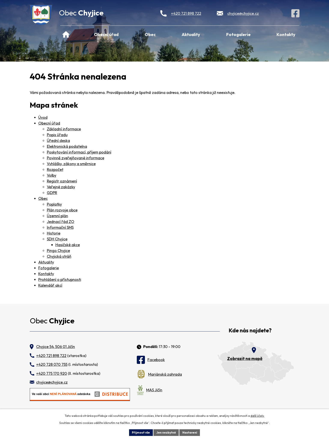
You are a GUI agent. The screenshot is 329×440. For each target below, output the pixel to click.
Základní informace (64, 129)
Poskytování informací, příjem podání (79, 152)
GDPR (52, 192)
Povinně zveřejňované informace (75, 157)
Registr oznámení (62, 181)
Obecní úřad (106, 34)
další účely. (257, 415)
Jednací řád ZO (60, 221)
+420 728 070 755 (51, 364)
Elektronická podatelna (67, 146)
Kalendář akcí (50, 285)
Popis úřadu (57, 134)
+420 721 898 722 (186, 13)
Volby (51, 175)
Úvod (66, 34)
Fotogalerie (238, 34)
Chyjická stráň (59, 256)
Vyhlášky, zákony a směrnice (71, 163)
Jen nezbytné (166, 432)
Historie (53, 233)
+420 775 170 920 (51, 373)
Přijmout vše (140, 432)
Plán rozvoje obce (62, 210)
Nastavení (190, 432)
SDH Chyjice (57, 239)
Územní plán (57, 215)
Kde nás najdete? (250, 330)
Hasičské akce (67, 244)
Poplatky (54, 204)
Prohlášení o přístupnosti (59, 279)
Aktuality (191, 34)
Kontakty (286, 34)
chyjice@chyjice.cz (243, 13)
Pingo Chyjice (58, 250)
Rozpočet (55, 169)
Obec (150, 34)
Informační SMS (60, 227)
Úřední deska (58, 140)
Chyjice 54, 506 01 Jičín (55, 346)
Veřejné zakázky (61, 186)
